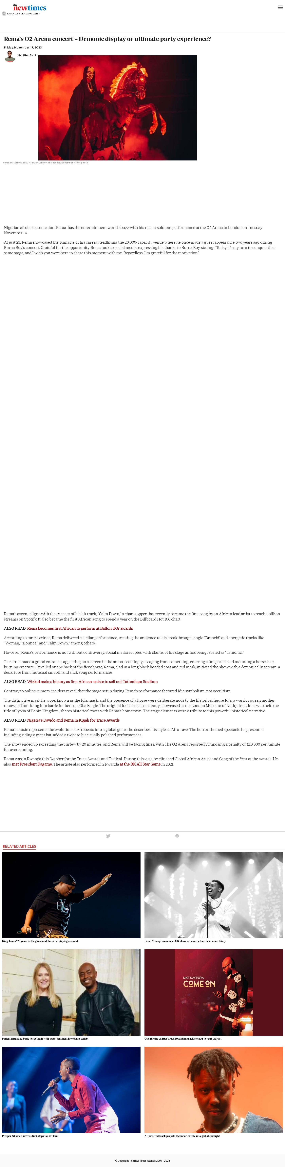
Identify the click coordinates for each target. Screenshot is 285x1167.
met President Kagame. (32, 764)
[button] (108, 838)
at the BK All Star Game (140, 764)
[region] (33, 22)
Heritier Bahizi (28, 55)
